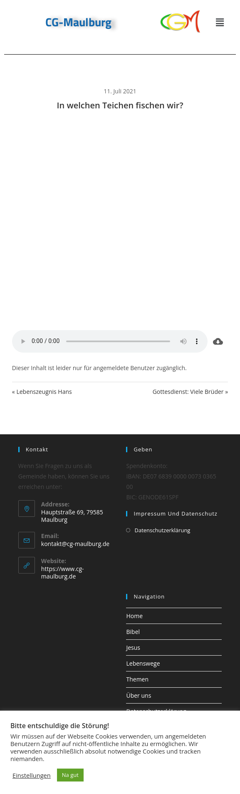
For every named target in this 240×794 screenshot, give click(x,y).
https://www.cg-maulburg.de (62, 572)
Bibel (133, 632)
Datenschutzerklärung (162, 530)
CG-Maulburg (78, 22)
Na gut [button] (70, 775)
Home (134, 616)
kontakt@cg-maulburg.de (75, 544)
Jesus (133, 647)
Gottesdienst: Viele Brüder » (190, 392)
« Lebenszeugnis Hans (42, 392)
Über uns (138, 695)
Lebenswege (143, 663)
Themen (137, 679)
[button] (219, 22)
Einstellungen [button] (31, 775)
